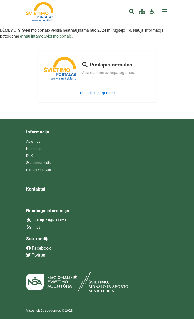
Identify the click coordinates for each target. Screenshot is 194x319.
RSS (33, 227)
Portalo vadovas (38, 170)
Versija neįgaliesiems (46, 220)
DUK (29, 156)
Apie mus (33, 142)
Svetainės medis (38, 163)
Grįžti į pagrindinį (97, 93)
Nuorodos (33, 149)
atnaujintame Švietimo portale (46, 36)
